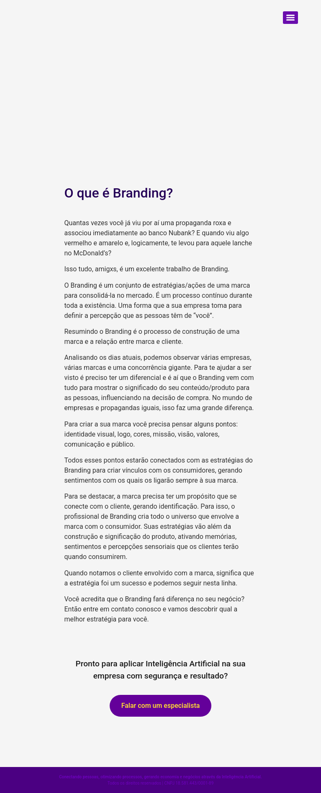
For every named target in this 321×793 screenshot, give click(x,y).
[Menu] (290, 17)
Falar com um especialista (160, 706)
